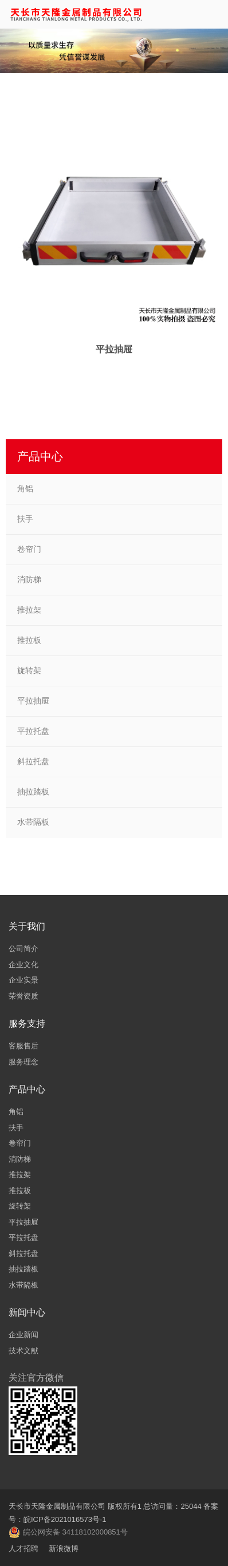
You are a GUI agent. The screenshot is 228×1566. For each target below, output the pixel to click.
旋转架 (29, 670)
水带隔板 (33, 821)
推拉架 (29, 609)
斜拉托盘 (33, 761)
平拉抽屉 (33, 700)
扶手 (25, 518)
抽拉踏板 (33, 791)
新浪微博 (63, 1548)
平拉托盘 (33, 731)
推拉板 (29, 640)
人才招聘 (23, 1548)
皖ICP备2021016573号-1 (65, 1519)
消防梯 (29, 579)
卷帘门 (29, 549)
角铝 (25, 488)
